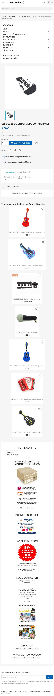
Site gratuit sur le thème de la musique (27, 658)
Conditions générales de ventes (27, 649)
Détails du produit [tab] (23, 172)
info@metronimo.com (27, 581)
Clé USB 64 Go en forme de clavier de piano (27, 299)
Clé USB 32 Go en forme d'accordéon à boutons (27, 399)
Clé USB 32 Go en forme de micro (27, 332)
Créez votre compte (13, 455)
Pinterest (20, 150)
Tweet (15, 150)
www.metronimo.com (27, 654)
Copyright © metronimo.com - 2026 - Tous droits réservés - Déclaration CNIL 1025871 (25, 692)
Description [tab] (10, 172)
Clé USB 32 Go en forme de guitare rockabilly (27, 432)
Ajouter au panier (20, 143)
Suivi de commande (12, 451)
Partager (10, 150)
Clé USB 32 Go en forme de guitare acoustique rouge (27, 232)
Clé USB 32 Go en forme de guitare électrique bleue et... (27, 266)
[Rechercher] (27, 8)
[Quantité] (3, 143)
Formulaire (27, 583)
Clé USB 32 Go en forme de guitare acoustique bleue (27, 366)
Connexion (10, 453)
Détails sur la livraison (27, 508)
